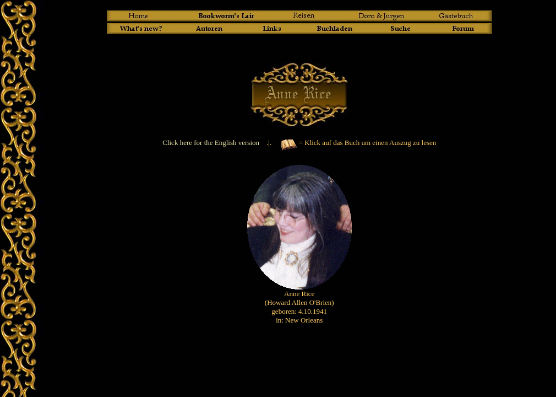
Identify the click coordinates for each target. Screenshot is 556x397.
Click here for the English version (210, 142)
